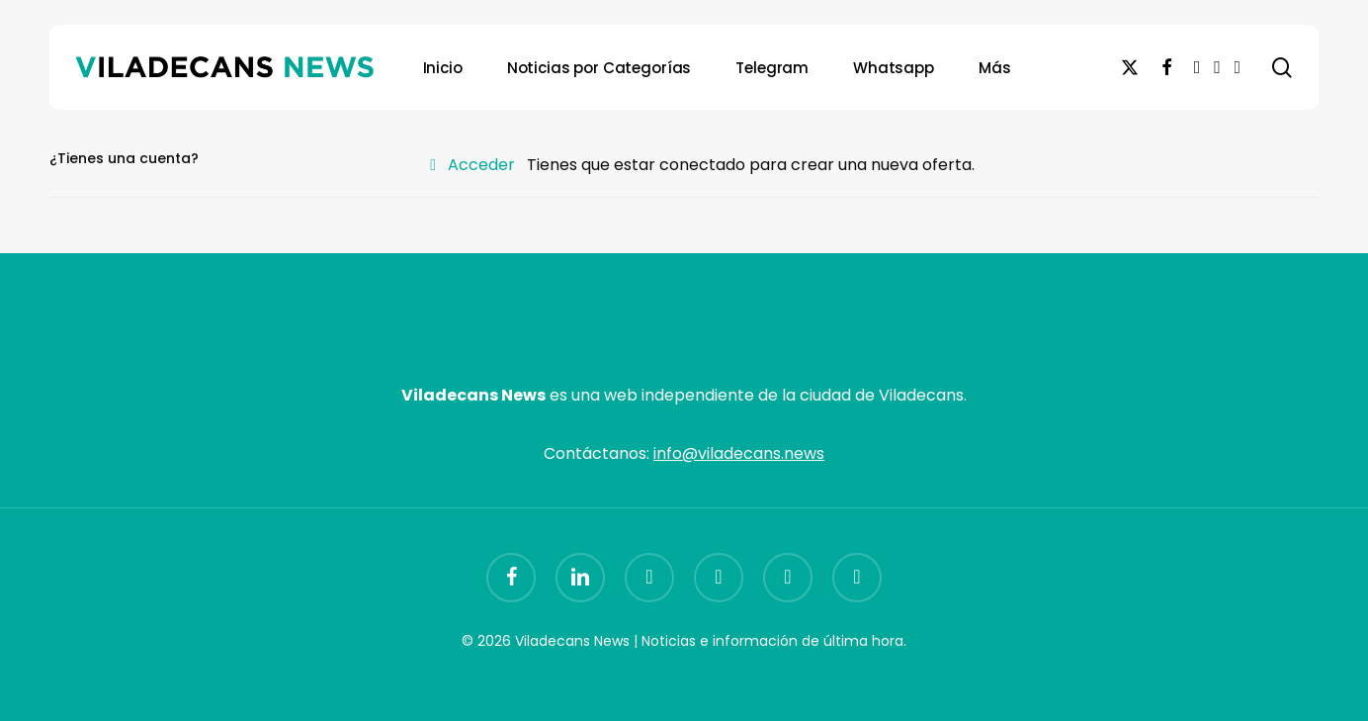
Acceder (481, 164)
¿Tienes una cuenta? (124, 158)
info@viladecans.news (738, 453)
